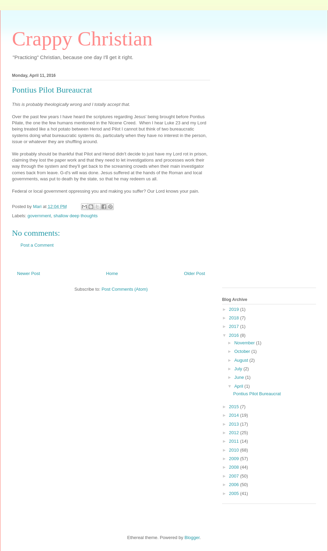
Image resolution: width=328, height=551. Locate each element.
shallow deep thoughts (75, 215)
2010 (234, 450)
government (39, 215)
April (239, 386)
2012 (234, 432)
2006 (234, 484)
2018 (234, 317)
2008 (234, 467)
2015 (234, 406)
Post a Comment (37, 245)
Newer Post (28, 273)
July (239, 368)
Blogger (192, 537)
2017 (234, 326)
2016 (234, 335)
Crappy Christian (82, 38)
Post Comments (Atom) (124, 289)
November (245, 342)
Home (112, 273)
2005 (234, 493)
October (242, 351)
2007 (234, 476)
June (239, 377)
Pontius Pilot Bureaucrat (257, 393)
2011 (234, 441)
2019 (234, 309)
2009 (234, 458)
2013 (234, 424)
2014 (234, 415)
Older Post (194, 273)
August (241, 360)
